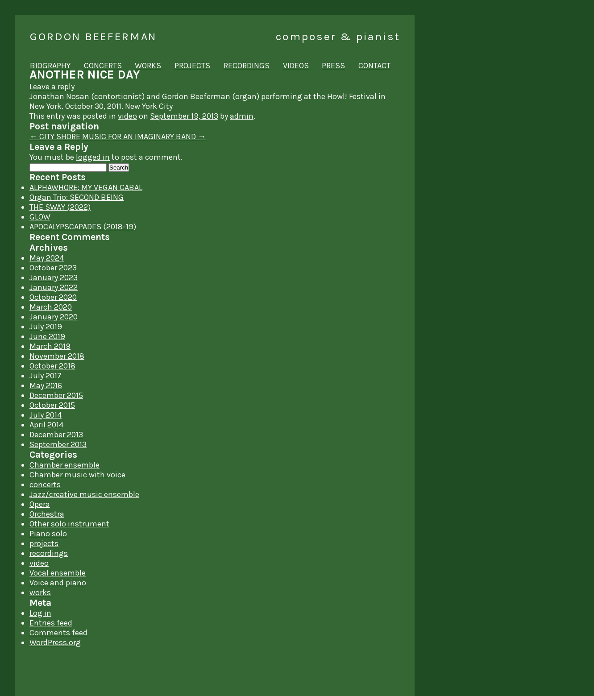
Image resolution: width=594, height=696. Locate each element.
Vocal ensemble (57, 573)
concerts (103, 65)
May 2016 (45, 385)
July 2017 (45, 376)
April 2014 (46, 425)
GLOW (39, 217)
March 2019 (50, 346)
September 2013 (58, 444)
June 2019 (47, 336)
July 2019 (45, 326)
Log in (40, 613)
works (148, 65)
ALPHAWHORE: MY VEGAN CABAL (85, 187)
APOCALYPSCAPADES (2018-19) (82, 227)
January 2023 (53, 277)
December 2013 (56, 434)
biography (50, 65)
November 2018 (56, 356)
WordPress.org (55, 642)
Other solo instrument (69, 524)
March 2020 (50, 307)
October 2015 (52, 405)
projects (192, 65)
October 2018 (52, 366)
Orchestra (46, 514)
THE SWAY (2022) (60, 207)
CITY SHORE (54, 136)
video (127, 116)
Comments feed (58, 633)
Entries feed (50, 623)
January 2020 (53, 317)
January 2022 (53, 287)
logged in (93, 157)
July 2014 (45, 415)
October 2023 (53, 268)
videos (296, 65)
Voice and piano (57, 583)
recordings (247, 65)
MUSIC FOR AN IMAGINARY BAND (144, 136)
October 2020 (53, 297)
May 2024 (46, 258)
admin (241, 116)
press (333, 65)
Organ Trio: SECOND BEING (76, 197)
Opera (39, 504)
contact (374, 65)
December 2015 (56, 395)
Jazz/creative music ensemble (84, 494)
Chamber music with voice (77, 475)
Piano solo (48, 534)
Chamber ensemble (64, 465)
